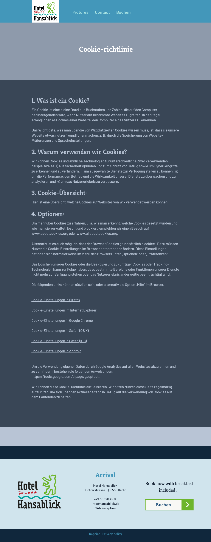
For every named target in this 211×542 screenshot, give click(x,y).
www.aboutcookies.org (49, 233)
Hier (34, 202)
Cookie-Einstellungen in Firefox (55, 300)
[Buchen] (163, 504)
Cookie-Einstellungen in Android (56, 351)
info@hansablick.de (105, 503)
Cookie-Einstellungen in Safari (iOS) (59, 341)
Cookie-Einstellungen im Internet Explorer (63, 310)
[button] (102, 12)
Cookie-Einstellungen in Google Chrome (62, 320)
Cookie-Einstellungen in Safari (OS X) (60, 330)
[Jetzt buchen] (188, 504)
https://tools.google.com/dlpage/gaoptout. (65, 376)
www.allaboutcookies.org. (97, 233)
